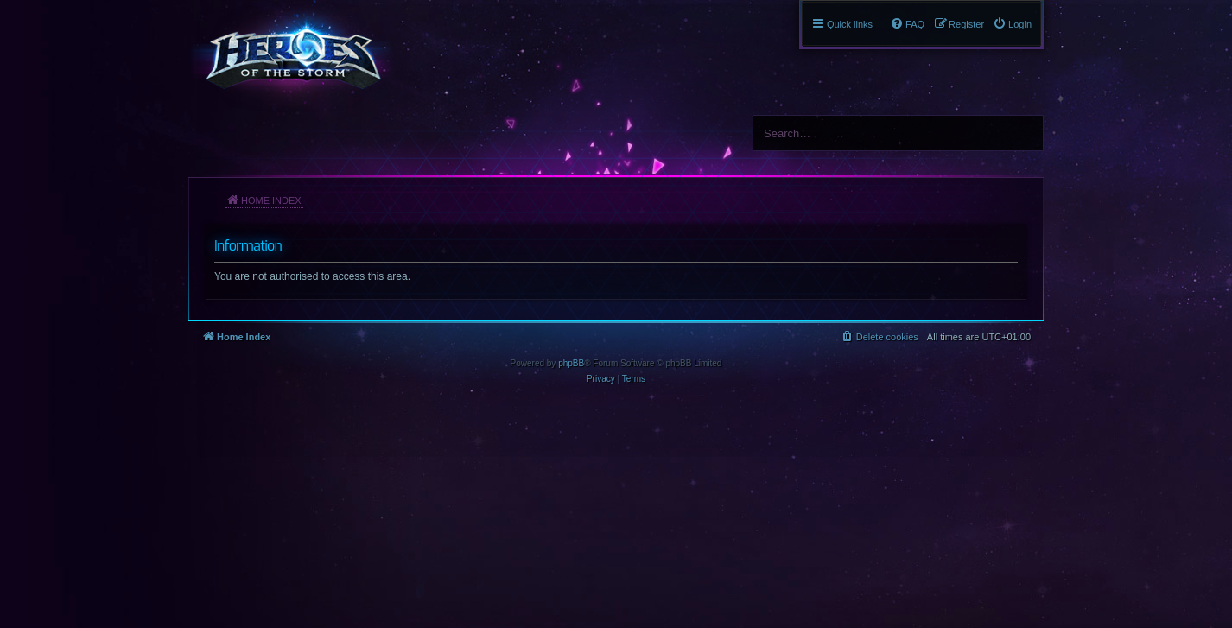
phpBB (571, 363)
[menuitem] (1012, 24)
